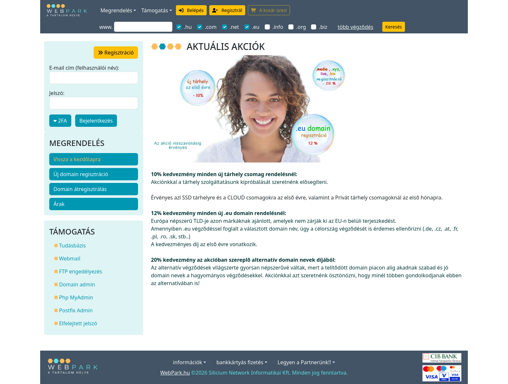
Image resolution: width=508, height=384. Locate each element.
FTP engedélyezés (78, 271)
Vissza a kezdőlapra (77, 159)
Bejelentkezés (96, 120)
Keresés (393, 27)
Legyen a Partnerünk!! (304, 362)
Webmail (67, 258)
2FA (60, 120)
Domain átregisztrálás (80, 189)
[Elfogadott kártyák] (441, 373)
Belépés (191, 10)
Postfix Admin (73, 310)
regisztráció (116, 52)
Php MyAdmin (73, 297)
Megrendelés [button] (116, 10)
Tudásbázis (70, 245)
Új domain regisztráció (80, 174)
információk (187, 362)
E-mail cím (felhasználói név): (84, 67)
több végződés (355, 26)
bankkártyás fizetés (239, 362)
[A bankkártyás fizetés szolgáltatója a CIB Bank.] (441, 357)
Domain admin (74, 284)
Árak (58, 204)
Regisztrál (227, 10)
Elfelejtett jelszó (75, 323)
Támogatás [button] (154, 10)
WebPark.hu (175, 372)
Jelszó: (56, 93)
